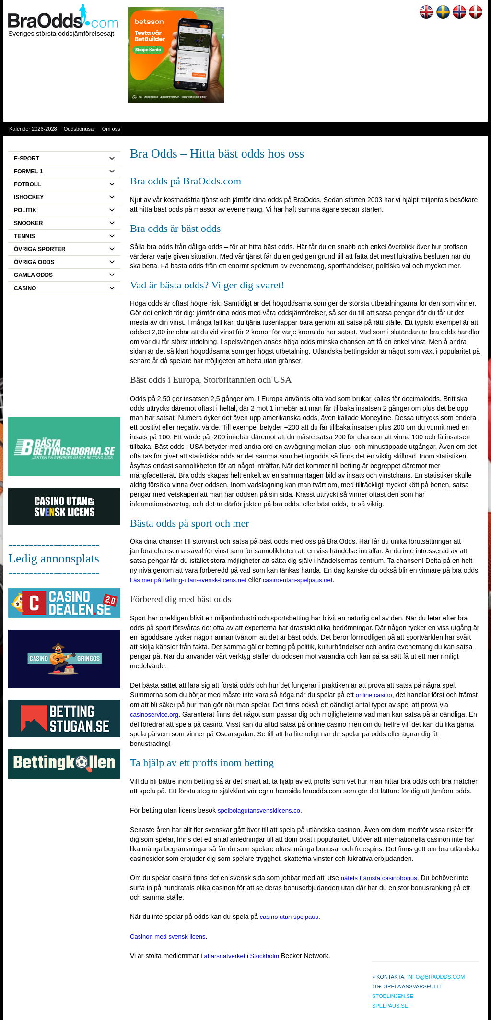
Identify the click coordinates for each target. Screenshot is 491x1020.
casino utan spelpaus (289, 916)
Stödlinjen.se (392, 996)
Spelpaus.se (390, 1006)
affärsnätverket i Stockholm (242, 956)
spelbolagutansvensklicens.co (259, 810)
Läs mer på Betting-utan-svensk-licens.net (188, 580)
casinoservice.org (154, 714)
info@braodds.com (436, 977)
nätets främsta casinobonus (379, 878)
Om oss (111, 129)
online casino (374, 695)
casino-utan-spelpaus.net (297, 580)
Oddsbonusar (79, 129)
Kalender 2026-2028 (33, 129)
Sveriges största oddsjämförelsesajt (61, 33)
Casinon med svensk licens (168, 936)
